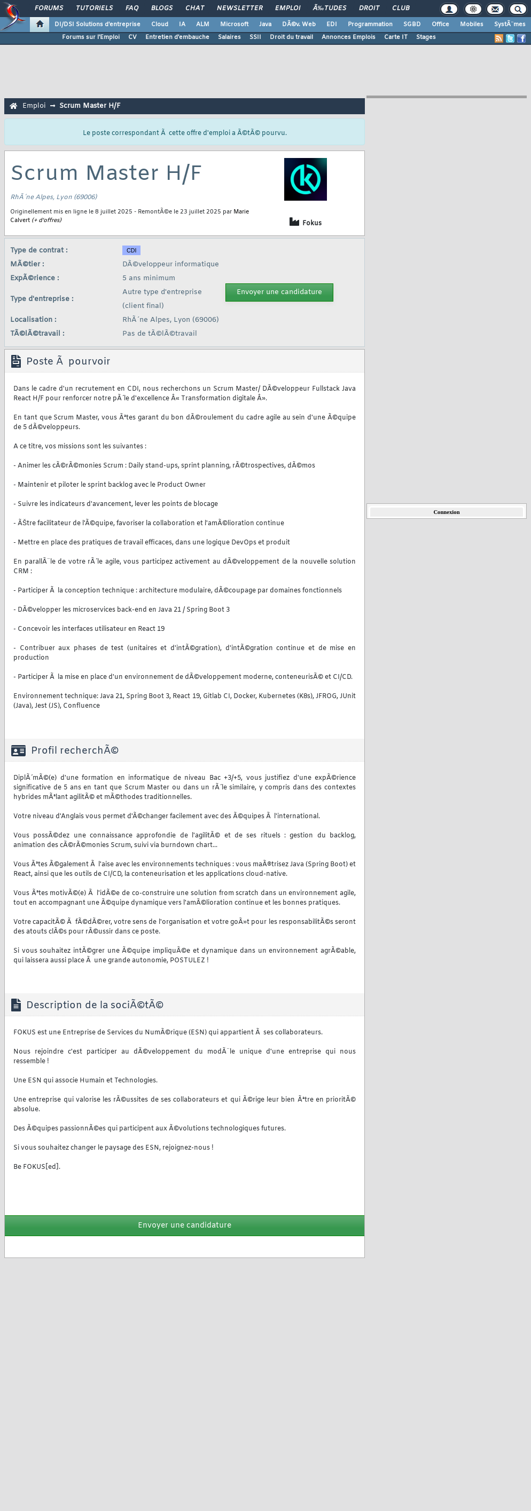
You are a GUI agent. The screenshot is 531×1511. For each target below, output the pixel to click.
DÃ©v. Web (299, 24)
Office (440, 24)
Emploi (287, 8)
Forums (49, 8)
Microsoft (234, 24)
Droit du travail (291, 37)
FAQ (131, 8)
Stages (426, 37)
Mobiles (471, 24)
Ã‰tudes (329, 8)
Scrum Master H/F (90, 105)
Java (265, 24)
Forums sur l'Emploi (91, 37)
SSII (255, 37)
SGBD (412, 24)
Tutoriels (94, 8)
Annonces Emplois (349, 37)
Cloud (159, 24)
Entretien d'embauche (177, 37)
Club (400, 8)
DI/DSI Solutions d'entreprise (97, 24)
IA (182, 24)
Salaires (229, 37)
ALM (202, 24)
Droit (369, 8)
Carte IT (396, 37)
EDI (331, 24)
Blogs (162, 8)
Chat (194, 8)
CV (132, 37)
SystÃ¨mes (510, 24)
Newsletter (239, 8)
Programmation (370, 24)
